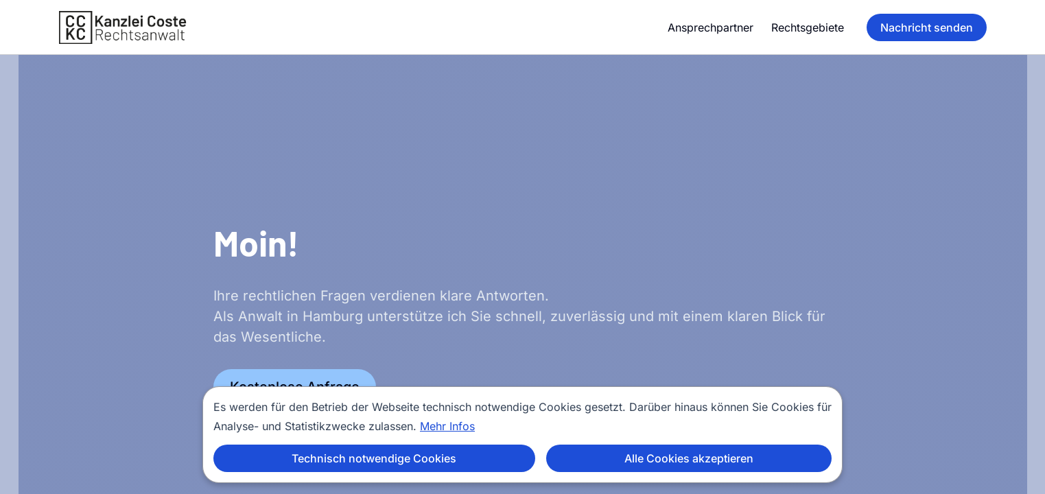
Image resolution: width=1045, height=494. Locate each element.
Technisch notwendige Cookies (374, 458)
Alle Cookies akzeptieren (688, 458)
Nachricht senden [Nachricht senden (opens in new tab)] (926, 27)
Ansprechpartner (710, 27)
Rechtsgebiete (807, 27)
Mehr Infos (447, 426)
